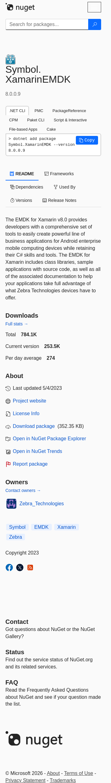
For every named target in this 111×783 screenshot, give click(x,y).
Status (15, 652)
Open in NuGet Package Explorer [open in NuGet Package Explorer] (49, 438)
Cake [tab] (51, 129)
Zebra (15, 537)
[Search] (94, 24)
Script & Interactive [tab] (70, 120)
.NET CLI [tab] (17, 110)
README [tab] (22, 174)
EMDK (41, 527)
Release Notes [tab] (59, 200)
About (53, 773)
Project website (30, 400)
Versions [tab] (21, 200)
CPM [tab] (13, 120)
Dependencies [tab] (26, 187)
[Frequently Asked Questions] (12, 682)
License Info (26, 413)
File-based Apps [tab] (23, 129)
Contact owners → (23, 490)
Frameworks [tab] (59, 174)
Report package (30, 464)
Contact (17, 621)
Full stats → (17, 323)
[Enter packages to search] (47, 24)
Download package (34, 426)
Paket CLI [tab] (35, 120)
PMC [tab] (39, 110)
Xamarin (66, 527)
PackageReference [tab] (69, 110)
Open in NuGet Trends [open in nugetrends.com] (37, 451)
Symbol (17, 527)
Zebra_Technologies (41, 503)
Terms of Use (78, 773)
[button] (87, 140)
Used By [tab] (65, 187)
